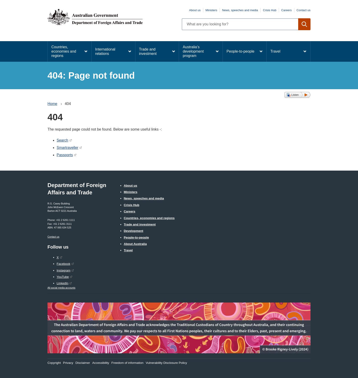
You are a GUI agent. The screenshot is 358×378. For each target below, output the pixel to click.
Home (52, 104)
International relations (105, 51)
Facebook (63, 263)
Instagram (63, 270)
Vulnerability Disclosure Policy (166, 363)
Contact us (304, 10)
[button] (297, 95)
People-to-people (240, 51)
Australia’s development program (193, 51)
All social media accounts (61, 287)
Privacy (68, 363)
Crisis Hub (269, 10)
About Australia (135, 244)
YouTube (63, 277)
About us (195, 10)
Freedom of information (127, 363)
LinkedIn (62, 283)
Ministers (211, 10)
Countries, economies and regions (63, 51)
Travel (275, 51)
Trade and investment (148, 51)
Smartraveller (67, 148)
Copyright (54, 363)
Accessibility (100, 363)
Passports (65, 155)
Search (62, 140)
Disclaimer (83, 363)
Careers (286, 10)
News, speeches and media (240, 10)
